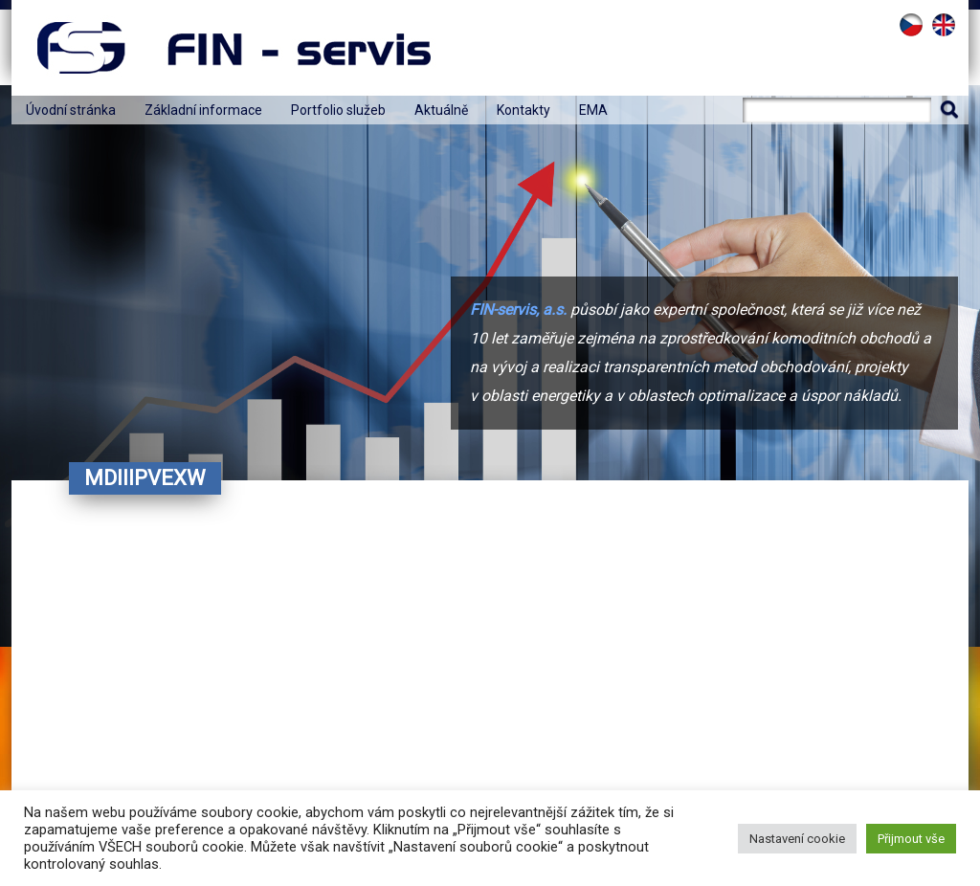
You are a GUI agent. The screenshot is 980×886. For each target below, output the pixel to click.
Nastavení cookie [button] (797, 838)
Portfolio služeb (338, 110)
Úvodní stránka (71, 110)
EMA (593, 110)
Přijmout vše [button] (911, 838)
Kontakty (523, 110)
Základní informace (203, 110)
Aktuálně (441, 110)
